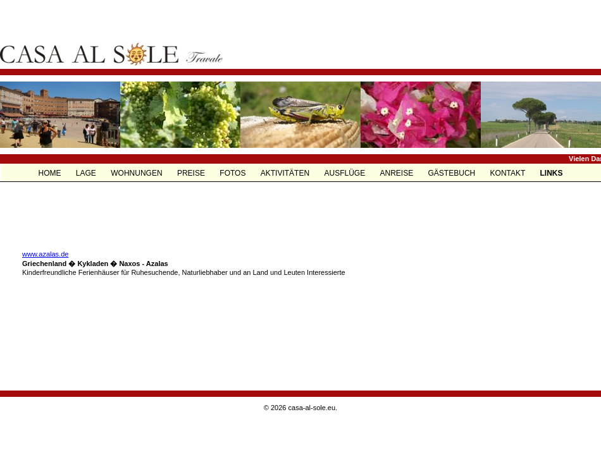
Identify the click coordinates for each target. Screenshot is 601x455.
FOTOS (233, 173)
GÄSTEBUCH (453, 173)
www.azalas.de (45, 254)
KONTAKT (509, 173)
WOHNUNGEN (137, 173)
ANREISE (398, 173)
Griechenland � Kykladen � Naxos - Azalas (95, 263)
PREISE (192, 173)
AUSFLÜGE (345, 173)
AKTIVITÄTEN (286, 173)
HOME (51, 173)
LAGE (87, 173)
